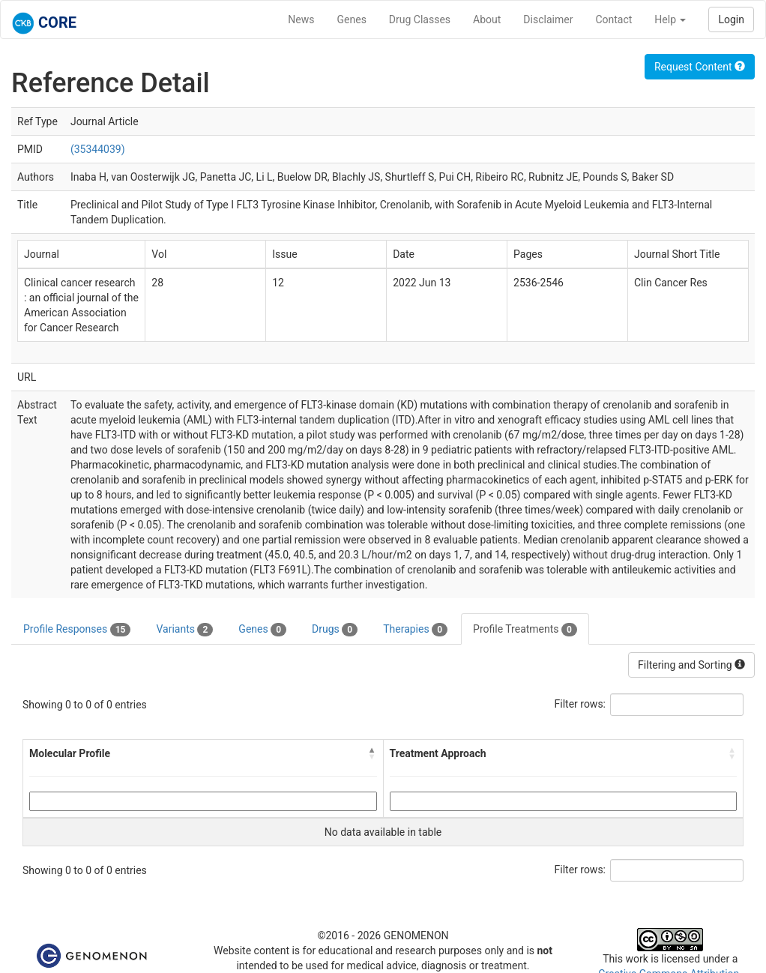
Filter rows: (580, 704)
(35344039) (97, 149)
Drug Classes (419, 19)
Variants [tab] (184, 629)
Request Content (699, 67)
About (487, 19)
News (301, 19)
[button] (372, 753)
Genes (352, 19)
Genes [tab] (262, 629)
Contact (613, 19)
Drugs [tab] (335, 629)
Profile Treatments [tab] (525, 629)
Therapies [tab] (415, 629)
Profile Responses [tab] (76, 629)
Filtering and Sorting (691, 665)
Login (731, 19)
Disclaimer (548, 19)
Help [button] (670, 19)
